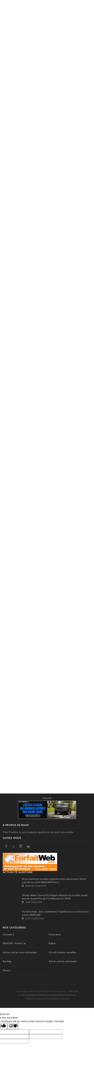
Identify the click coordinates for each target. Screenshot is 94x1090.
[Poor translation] (13, 1026)
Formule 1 (8, 934)
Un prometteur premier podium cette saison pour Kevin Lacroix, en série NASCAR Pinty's (54, 880)
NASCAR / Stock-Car (14, 943)
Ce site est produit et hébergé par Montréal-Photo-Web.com (47, 995)
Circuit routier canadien (62, 952)
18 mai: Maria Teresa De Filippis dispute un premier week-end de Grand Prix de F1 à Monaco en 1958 (55, 897)
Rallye (52, 943)
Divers (6, 970)
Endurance (55, 934)
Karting (7, 961)
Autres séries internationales (20, 952)
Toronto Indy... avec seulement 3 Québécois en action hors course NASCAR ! (55, 913)
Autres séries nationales (63, 961)
